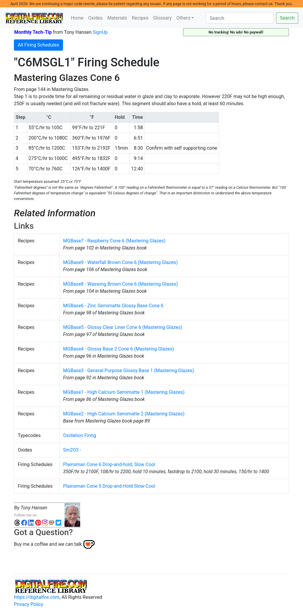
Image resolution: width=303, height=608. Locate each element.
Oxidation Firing (79, 435)
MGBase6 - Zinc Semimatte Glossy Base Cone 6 (113, 305)
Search (287, 18)
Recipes (140, 18)
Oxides (95, 18)
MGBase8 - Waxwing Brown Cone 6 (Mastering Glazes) (120, 284)
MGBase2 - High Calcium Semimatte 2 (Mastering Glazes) (123, 414)
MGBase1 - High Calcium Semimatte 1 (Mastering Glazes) (123, 392)
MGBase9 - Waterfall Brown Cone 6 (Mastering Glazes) (120, 262)
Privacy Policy (28, 604)
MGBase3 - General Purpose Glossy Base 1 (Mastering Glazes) (128, 370)
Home (77, 18)
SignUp (100, 32)
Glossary (162, 18)
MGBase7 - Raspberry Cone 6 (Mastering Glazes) (114, 241)
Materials (117, 18)
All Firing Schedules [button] (38, 45)
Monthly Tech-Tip (33, 32)
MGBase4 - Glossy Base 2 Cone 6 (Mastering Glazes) (118, 349)
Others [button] (183, 18)
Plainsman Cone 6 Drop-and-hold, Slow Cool (109, 464)
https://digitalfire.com (36, 597)
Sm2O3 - (72, 450)
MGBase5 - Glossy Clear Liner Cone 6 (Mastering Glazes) (122, 327)
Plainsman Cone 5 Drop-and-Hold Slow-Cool (109, 486)
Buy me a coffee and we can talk (48, 544)
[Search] (240, 18)
